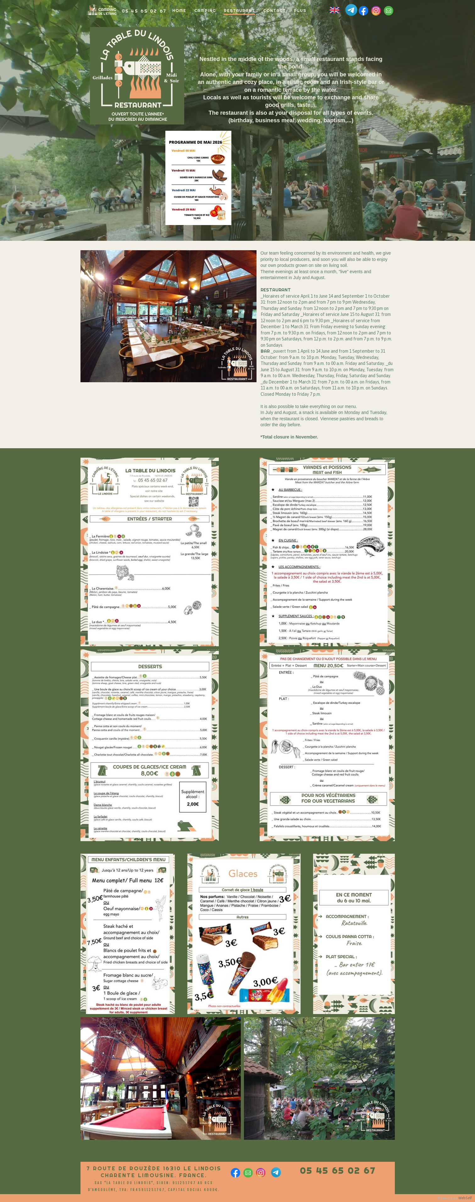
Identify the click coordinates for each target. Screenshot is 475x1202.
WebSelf (465, 1198)
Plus (300, 10)
